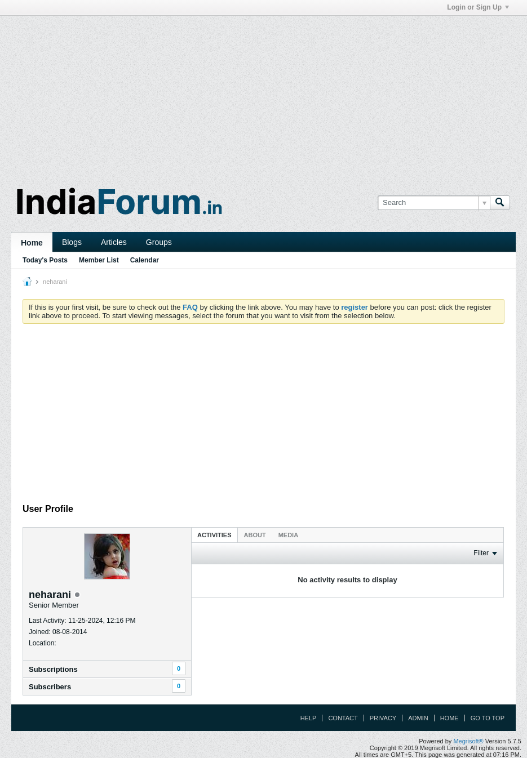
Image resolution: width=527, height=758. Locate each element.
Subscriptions (53, 669)
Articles (114, 242)
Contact (342, 718)
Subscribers (50, 687)
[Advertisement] (263, 94)
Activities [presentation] (214, 535)
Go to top (487, 718)
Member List (99, 260)
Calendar (144, 260)
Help (308, 718)
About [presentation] (255, 535)
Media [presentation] (288, 535)
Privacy (383, 718)
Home (32, 242)
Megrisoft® (468, 741)
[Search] (434, 202)
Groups (159, 242)
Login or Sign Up (478, 7)
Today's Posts (45, 260)
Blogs (72, 242)
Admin (418, 718)
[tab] (214, 534)
